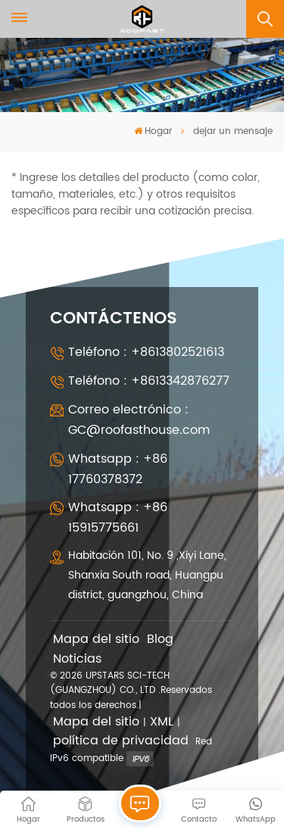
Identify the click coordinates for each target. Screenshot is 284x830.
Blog (160, 639)
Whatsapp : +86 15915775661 (117, 518)
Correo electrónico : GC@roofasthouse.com (139, 420)
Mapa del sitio (96, 639)
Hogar (153, 131)
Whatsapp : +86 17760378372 (117, 469)
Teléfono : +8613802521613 (146, 352)
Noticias (77, 659)
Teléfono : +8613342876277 (148, 381)
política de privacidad (121, 741)
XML (161, 722)
